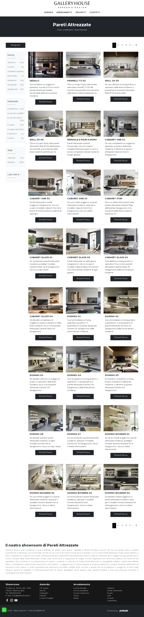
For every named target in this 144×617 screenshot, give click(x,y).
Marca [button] (11, 55)
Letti (109, 596)
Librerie (110, 588)
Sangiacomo (15, 89)
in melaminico (15, 109)
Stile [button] (10, 150)
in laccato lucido (15, 113)
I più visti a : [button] (14, 174)
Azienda (48, 12)
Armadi (110, 598)
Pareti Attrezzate (81, 30)
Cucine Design (80, 588)
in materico (15, 134)
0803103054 (15, 593)
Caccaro (15, 67)
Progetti (81, 12)
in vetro (15, 138)
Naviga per (15, 45)
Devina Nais (15, 76)
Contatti (95, 12)
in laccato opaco (15, 119)
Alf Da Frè (15, 62)
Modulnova (15, 80)
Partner (43, 596)
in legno (15, 125)
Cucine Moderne (80, 591)
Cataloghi (44, 593)
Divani (110, 593)
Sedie (76, 598)
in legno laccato (15, 129)
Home (59, 30)
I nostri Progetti (46, 598)
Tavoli (76, 596)
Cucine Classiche (81, 593)
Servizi (43, 591)
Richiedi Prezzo (45, 102)
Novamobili (15, 85)
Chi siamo (44, 588)
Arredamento (64, 12)
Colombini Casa (15, 71)
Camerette (112, 601)
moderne (15, 162)
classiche (15, 158)
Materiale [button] (13, 101)
